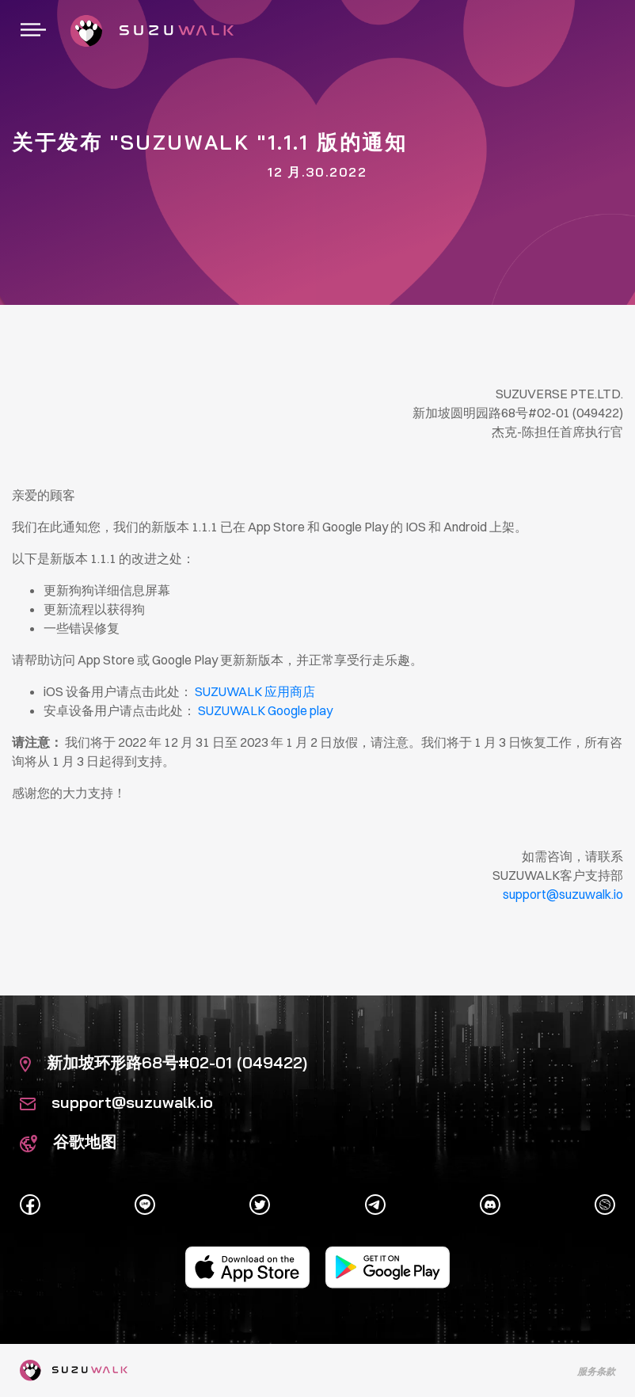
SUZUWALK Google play (265, 710)
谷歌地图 (68, 1141)
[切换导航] (33, 31)
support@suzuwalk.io (116, 1102)
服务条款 (596, 1371)
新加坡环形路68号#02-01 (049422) (163, 1062)
